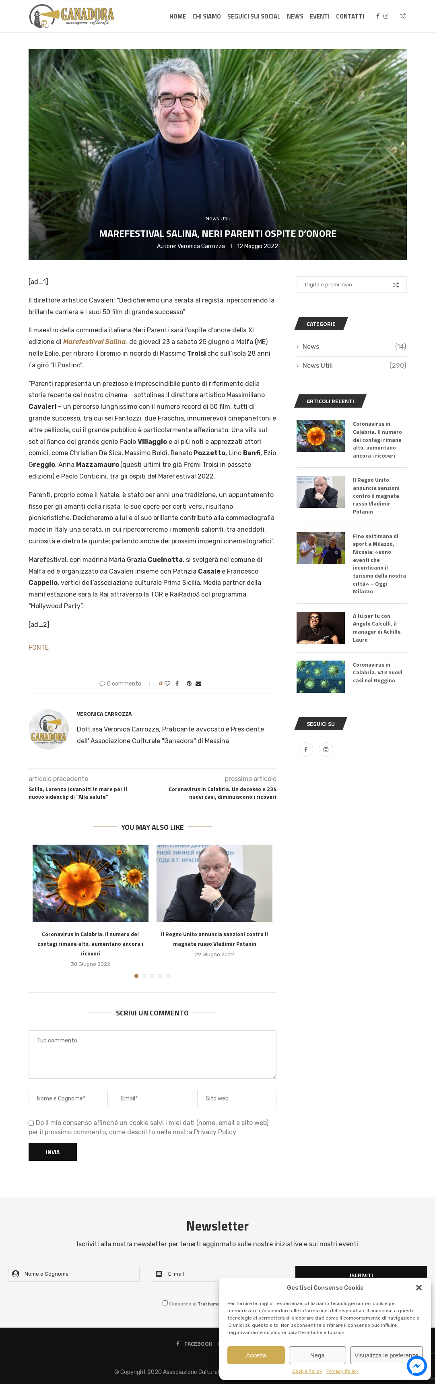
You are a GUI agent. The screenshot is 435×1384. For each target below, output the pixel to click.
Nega (317, 1355)
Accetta (256, 1355)
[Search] (403, 16)
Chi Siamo (206, 16)
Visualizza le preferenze (387, 1355)
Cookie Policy (307, 1371)
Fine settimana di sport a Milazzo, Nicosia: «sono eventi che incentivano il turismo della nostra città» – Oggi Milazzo (379, 563)
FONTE (39, 647)
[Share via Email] (198, 683)
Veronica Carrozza (201, 246)
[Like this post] (167, 683)
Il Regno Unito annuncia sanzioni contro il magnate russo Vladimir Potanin (376, 495)
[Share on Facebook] (177, 683)
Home (177, 16)
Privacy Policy (342, 1371)
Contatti (350, 16)
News (295, 16)
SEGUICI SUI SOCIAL (253, 16)
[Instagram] (385, 16)
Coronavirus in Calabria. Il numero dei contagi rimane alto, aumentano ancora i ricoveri (90, 943)
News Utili (354, 365)
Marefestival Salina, (95, 342)
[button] (419, 1288)
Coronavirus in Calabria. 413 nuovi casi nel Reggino (377, 672)
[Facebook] (377, 16)
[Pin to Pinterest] (189, 683)
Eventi (320, 16)
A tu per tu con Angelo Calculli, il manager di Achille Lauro (377, 627)
